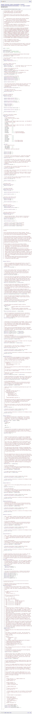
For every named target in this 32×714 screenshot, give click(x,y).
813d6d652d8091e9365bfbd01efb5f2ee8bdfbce (10, 5)
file (19, 9)
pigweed (2, 4)
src (21, 5)
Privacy (8, 712)
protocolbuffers (17, 4)
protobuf (22, 4)
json (30, 712)
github (11, 4)
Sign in (30, 1)
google (24, 5)
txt (28, 712)
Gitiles (5, 712)
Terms (10, 712)
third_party (7, 4)
